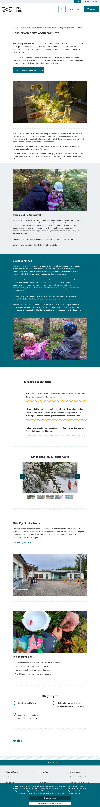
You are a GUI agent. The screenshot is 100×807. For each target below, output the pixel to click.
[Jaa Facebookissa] (18, 742)
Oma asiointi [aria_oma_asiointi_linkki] (74, 9)
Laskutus (41, 777)
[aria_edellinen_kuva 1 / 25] (22, 476)
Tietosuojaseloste (43, 782)
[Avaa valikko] (91, 9)
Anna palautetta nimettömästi (79, 782)
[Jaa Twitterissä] (14, 742)
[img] (31, 497)
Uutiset (8, 777)
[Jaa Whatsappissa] (22, 742)
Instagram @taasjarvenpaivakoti (29, 70)
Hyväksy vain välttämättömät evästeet (50, 804)
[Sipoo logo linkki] (12, 11)
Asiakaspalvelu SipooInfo (78, 777)
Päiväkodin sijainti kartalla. (22, 542)
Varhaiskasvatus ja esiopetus (31, 27)
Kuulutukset (10, 782)
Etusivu (15, 27)
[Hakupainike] (61, 9)
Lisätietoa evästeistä (73, 793)
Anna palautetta (50, 762)
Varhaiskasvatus (50, 27)
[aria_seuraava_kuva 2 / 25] (77, 476)
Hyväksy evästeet (50, 798)
